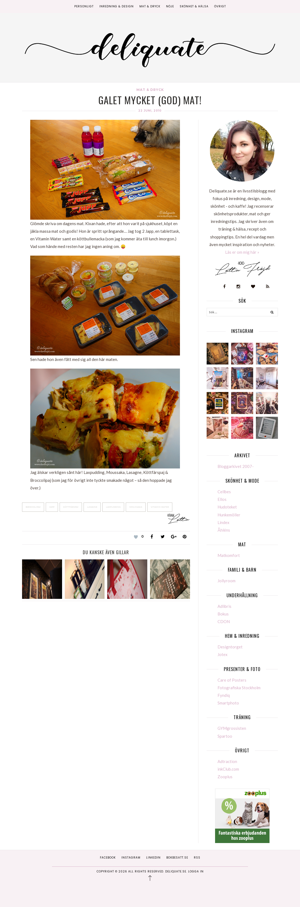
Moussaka (135, 507)
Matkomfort (229, 555)
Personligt (84, 6)
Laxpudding (113, 507)
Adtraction (227, 761)
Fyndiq (224, 695)
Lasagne (92, 507)
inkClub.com (228, 769)
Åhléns (224, 530)
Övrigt (220, 6)
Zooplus (225, 776)
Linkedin (153, 858)
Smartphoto (228, 702)
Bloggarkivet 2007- (236, 466)
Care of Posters (232, 680)
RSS (197, 858)
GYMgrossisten (232, 728)
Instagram (130, 858)
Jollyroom (226, 580)
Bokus (223, 613)
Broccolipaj (33, 507)
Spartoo (225, 736)
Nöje (170, 6)
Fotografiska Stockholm (239, 687)
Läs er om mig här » (242, 252)
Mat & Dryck (149, 6)
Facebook (108, 858)
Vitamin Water (160, 507)
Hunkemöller (229, 514)
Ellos (222, 499)
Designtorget (230, 646)
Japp (51, 507)
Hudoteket (227, 506)
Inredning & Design (116, 6)
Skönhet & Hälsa (194, 6)
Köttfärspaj (70, 507)
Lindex (223, 522)
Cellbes (224, 491)
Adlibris (224, 606)
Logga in (196, 871)
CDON (224, 621)
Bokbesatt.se (177, 858)
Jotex (223, 654)
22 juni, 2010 (150, 110)
